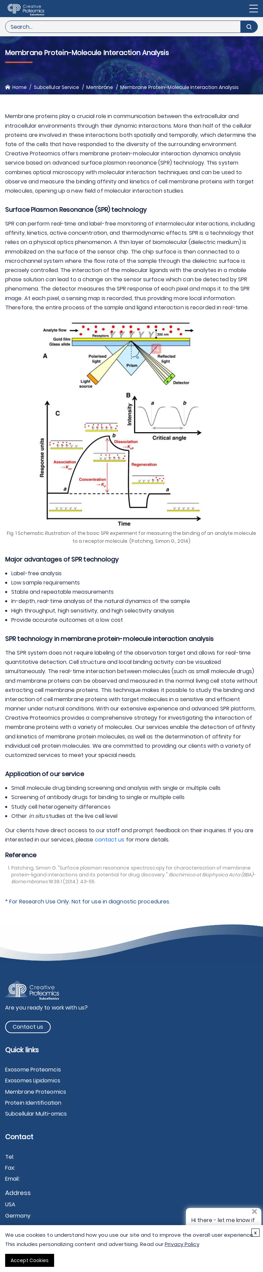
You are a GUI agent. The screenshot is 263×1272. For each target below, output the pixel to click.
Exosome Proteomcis (33, 1070)
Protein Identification (33, 1103)
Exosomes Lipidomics (32, 1080)
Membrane (99, 87)
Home (19, 87)
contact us (110, 840)
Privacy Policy (182, 1244)
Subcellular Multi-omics (36, 1114)
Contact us (28, 1027)
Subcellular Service (56, 87)
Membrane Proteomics (35, 1092)
